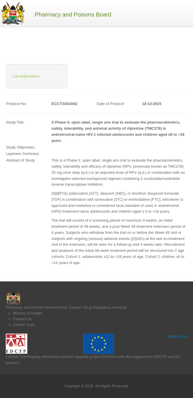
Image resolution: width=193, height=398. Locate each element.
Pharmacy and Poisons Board (73, 15)
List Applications (26, 76)
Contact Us (22, 319)
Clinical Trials (24, 325)
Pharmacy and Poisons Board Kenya (36, 307)
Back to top (177, 336)
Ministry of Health (27, 313)
